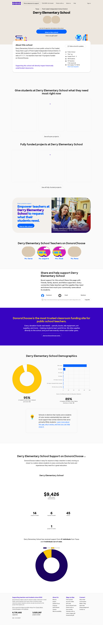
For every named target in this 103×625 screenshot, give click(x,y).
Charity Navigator (16, 612)
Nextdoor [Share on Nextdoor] (81, 298)
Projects (44, 77)
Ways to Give (70, 600)
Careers (54, 612)
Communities (82, 604)
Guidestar (26, 612)
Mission (55, 602)
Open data (82, 608)
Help (75, 3)
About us (68, 3)
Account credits (70, 604)
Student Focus (56, 606)
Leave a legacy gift (70, 616)
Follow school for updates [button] (75, 46)
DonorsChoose (16, 3)
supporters (21, 616)
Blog (85, 606)
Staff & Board (56, 610)
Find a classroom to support (31, 3)
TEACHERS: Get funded (47, 3)
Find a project (69, 602)
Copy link (87, 303)
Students (64, 77)
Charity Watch (39, 610)
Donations (75, 77)
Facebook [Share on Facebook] (46, 298)
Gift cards (68, 606)
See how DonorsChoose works (51, 338)
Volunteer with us (70, 614)
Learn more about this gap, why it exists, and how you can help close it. (54, 427)
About (26, 77)
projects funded (41, 616)
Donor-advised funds (71, 608)
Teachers (54, 77)
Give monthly (69, 612)
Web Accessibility (57, 614)
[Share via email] (66, 298)
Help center (82, 602)
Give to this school (51, 32)
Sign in (89, 3)
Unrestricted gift (70, 618)
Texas (37, 9)
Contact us (82, 612)
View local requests (73, 66)
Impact (34, 77)
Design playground (84, 610)
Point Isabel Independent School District (55, 9)
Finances (55, 608)
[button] (66, 302)
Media (81, 606)
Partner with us (60, 3)
